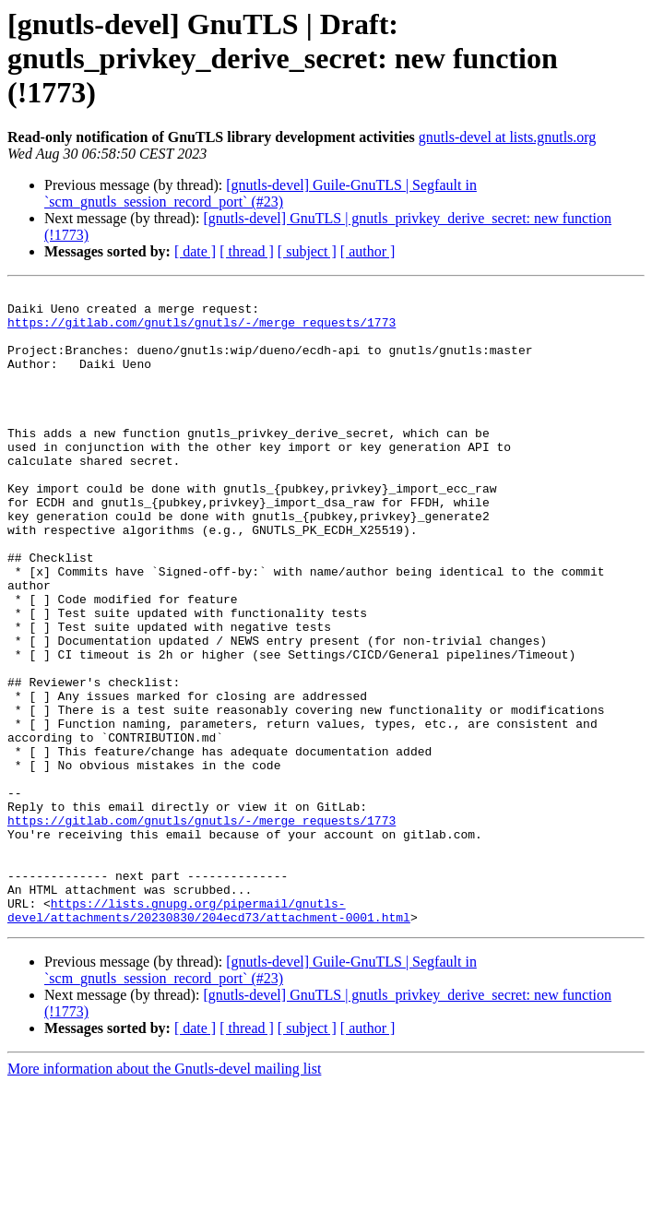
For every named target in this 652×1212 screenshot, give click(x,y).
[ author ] (368, 251)
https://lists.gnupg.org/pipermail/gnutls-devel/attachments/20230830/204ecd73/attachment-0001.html (208, 1035)
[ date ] (195, 251)
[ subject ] (307, 251)
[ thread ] (246, 251)
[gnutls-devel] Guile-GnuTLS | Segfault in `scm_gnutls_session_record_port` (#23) (260, 193)
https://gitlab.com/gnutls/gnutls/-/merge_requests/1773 (201, 330)
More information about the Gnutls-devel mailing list (164, 1196)
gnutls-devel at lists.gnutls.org (508, 137)
